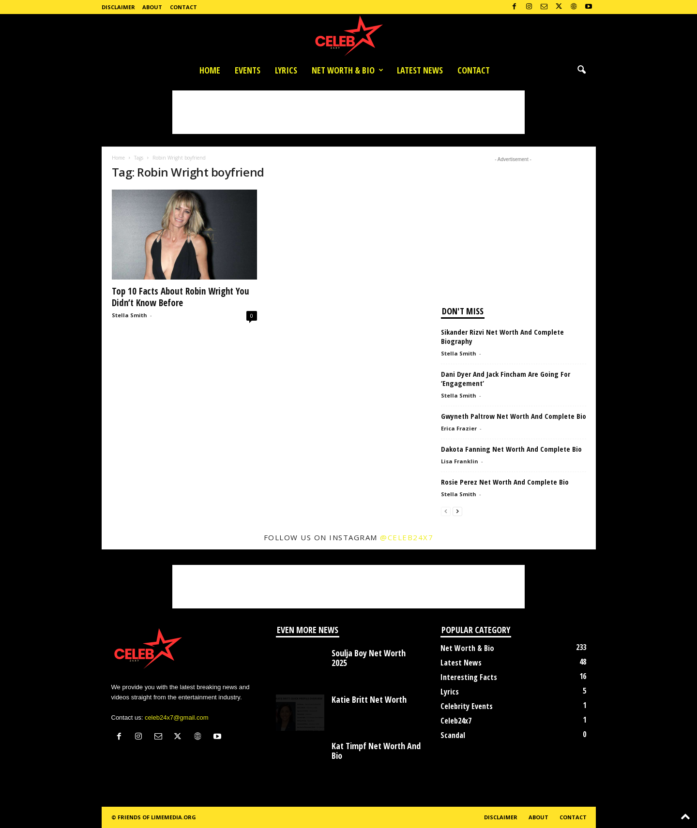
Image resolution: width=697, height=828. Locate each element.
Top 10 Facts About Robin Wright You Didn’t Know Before (180, 297)
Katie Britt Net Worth (369, 699)
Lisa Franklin (459, 461)
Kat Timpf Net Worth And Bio (376, 750)
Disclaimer (118, 7)
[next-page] (457, 511)
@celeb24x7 (406, 537)
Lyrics (286, 70)
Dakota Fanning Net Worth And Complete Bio (511, 449)
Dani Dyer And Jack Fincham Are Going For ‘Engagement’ (505, 378)
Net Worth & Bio (347, 70)
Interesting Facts (468, 677)
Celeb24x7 (455, 720)
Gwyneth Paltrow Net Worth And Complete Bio (513, 416)
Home (209, 70)
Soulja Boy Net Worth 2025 (369, 657)
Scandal (452, 735)
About (152, 7)
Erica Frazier (459, 428)
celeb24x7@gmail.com (177, 717)
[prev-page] (446, 511)
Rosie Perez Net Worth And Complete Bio (505, 482)
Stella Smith (129, 315)
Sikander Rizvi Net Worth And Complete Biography (502, 336)
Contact (183, 7)
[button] (581, 70)
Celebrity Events (466, 706)
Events (247, 70)
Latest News (420, 70)
